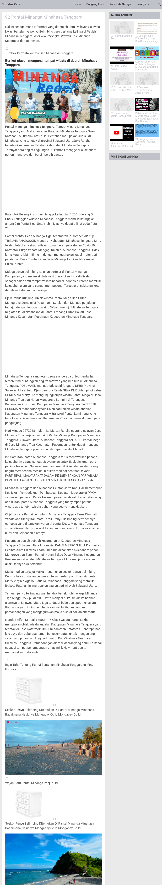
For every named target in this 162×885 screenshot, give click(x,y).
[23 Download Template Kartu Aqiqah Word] (147, 78)
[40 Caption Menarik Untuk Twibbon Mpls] (122, 78)
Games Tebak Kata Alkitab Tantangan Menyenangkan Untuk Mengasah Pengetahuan (146, 67)
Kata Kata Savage (120, 4)
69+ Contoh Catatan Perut (121, 37)
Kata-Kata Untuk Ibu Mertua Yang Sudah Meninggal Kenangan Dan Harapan (146, 117)
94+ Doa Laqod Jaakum (118, 67)
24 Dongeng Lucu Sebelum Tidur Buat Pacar (145, 142)
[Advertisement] (53, 184)
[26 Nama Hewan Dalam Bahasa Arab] (122, 104)
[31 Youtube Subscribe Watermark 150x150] (122, 132)
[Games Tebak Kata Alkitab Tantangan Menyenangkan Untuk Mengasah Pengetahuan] (147, 53)
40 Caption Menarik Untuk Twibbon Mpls (121, 88)
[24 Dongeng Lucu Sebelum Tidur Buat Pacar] (147, 130)
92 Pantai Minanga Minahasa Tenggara (44, 17)
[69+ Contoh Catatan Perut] (122, 27)
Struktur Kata (11, 4)
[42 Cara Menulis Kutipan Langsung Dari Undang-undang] (147, 27)
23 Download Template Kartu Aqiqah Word (143, 90)
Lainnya (144, 4)
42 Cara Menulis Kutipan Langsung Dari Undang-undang (146, 39)
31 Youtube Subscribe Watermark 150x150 (121, 146)
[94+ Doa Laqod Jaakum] (122, 55)
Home (77, 4)
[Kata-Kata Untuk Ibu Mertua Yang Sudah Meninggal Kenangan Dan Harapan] (147, 104)
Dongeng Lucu (95, 4)
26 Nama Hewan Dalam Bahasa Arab (121, 114)
